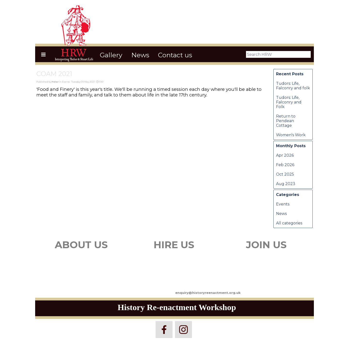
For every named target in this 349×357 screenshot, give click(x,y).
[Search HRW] (278, 54)
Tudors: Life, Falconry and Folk (288, 102)
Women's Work (291, 135)
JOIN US (266, 245)
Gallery (111, 55)
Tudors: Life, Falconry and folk (293, 85)
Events (282, 204)
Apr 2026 (285, 155)
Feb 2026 (285, 164)
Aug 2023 (285, 183)
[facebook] (164, 329)
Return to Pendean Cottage (285, 121)
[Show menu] (43, 54)
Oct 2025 (285, 174)
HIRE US (174, 245)
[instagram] (183, 329)
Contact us (175, 55)
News (140, 55)
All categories (289, 223)
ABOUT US (81, 245)
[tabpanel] (81, 262)
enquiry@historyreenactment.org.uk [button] (208, 293)
